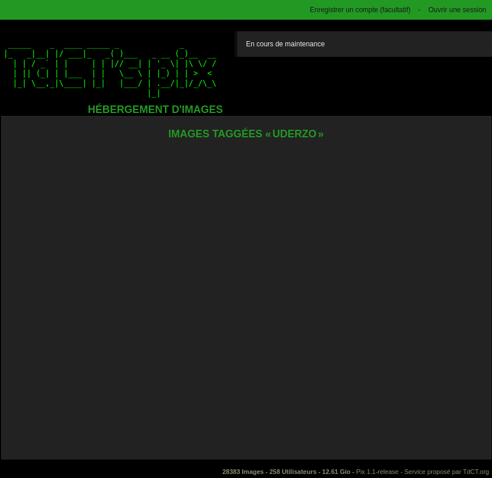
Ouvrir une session (457, 10)
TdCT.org (476, 471)
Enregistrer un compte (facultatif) (360, 10)
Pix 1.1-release (377, 471)
